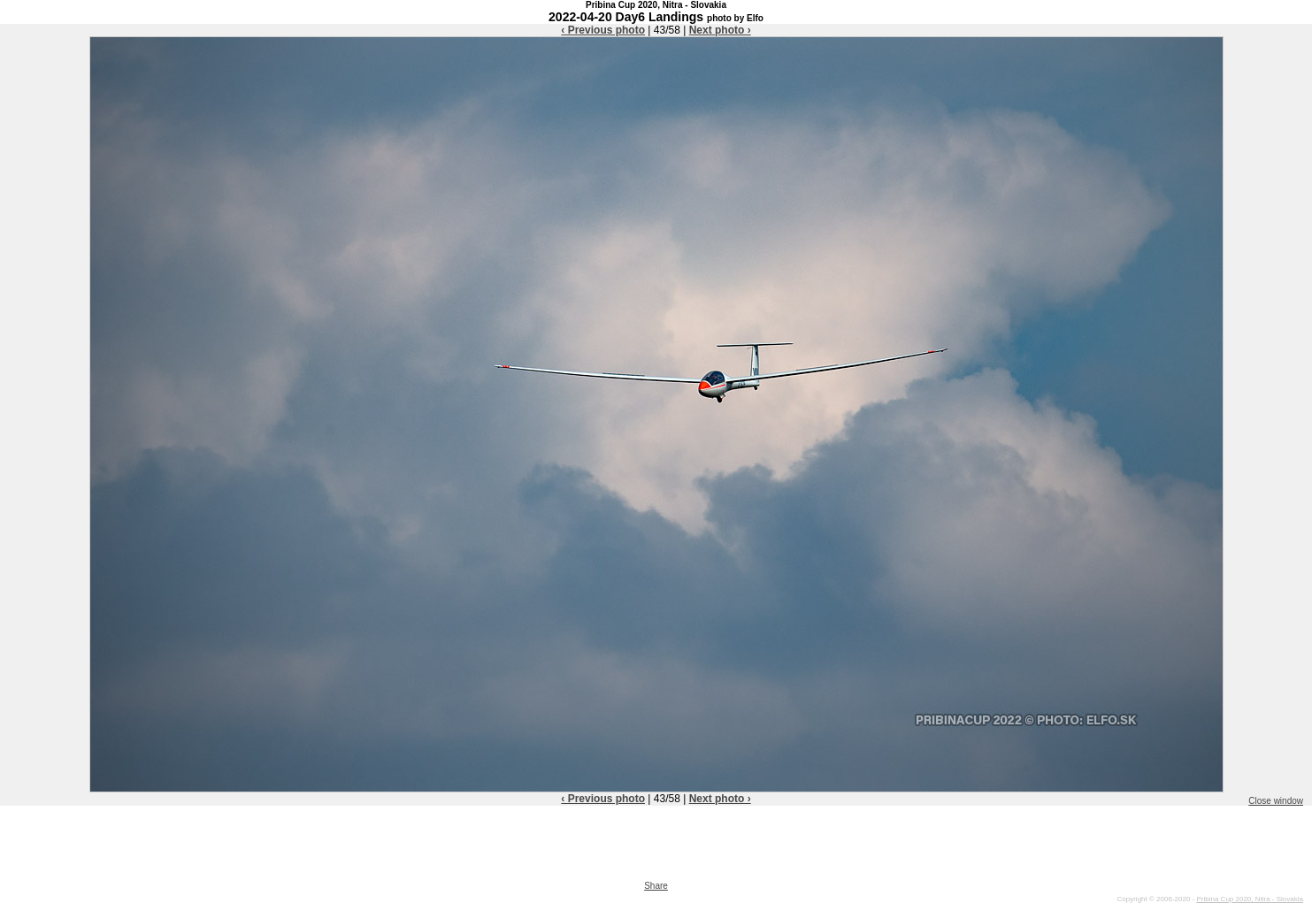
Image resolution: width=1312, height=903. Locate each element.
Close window (1275, 801)
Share (656, 886)
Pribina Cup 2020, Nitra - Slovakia (1249, 899)
